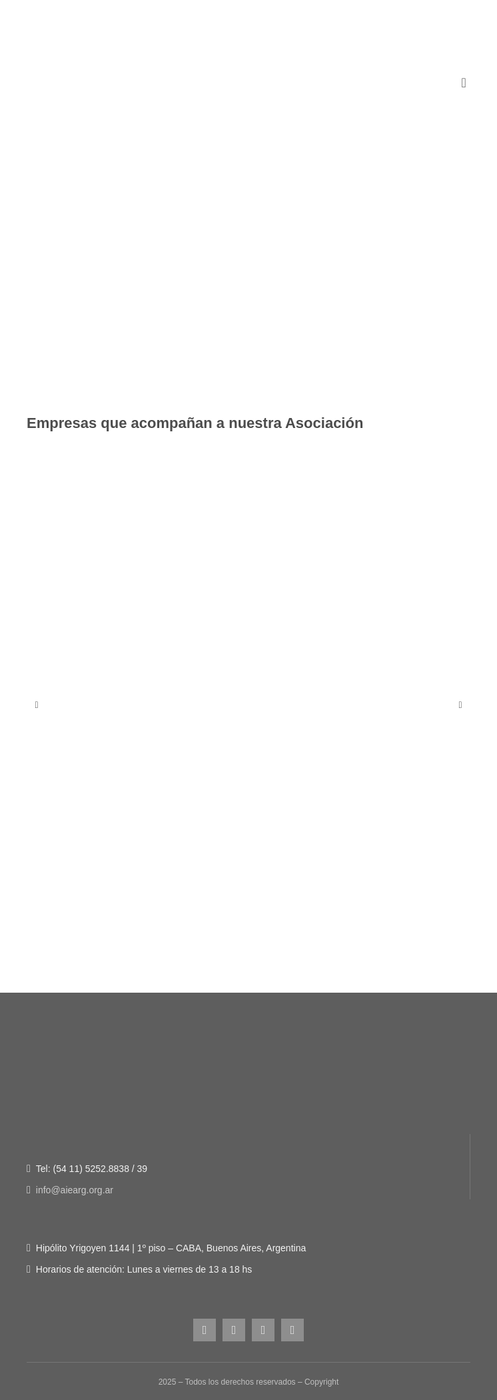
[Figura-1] (248, 135)
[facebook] (234, 1330)
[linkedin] (292, 1330)
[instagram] (204, 1330)
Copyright (321, 1382)
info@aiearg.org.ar (74, 1190)
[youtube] (263, 1330)
